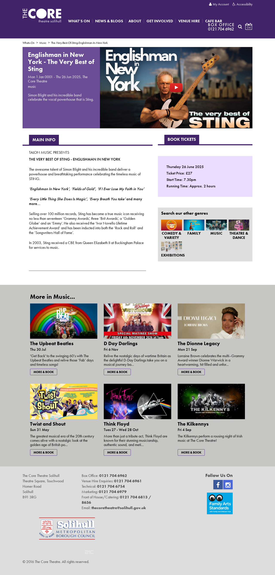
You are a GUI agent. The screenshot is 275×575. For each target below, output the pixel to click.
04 (249, 27)
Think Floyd (116, 424)
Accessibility (242, 4)
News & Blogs (109, 21)
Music (42, 43)
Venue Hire (189, 21)
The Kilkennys (193, 424)
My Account (219, 4)
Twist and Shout (48, 424)
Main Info (43, 140)
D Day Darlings (121, 343)
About (134, 21)
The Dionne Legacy (199, 343)
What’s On (79, 21)
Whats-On (29, 43)
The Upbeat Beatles (51, 343)
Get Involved (160, 21)
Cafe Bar (213, 21)
